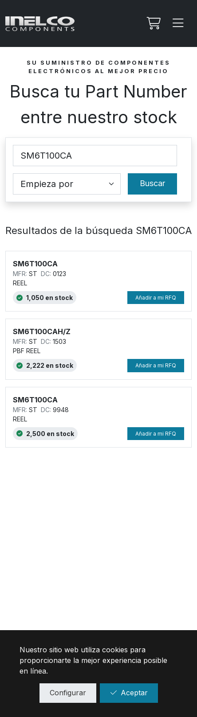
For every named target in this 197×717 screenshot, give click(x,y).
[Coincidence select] (67, 184)
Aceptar (129, 692)
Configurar (68, 692)
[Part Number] (95, 155)
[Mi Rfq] (152, 23)
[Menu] (178, 23)
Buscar (152, 183)
